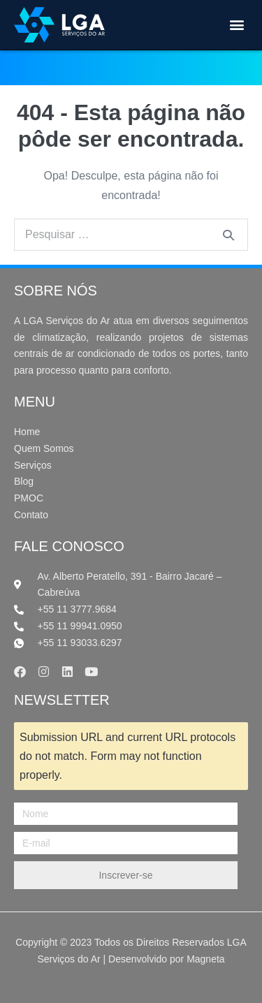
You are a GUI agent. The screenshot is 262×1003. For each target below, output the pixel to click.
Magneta (205, 959)
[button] (236, 24)
